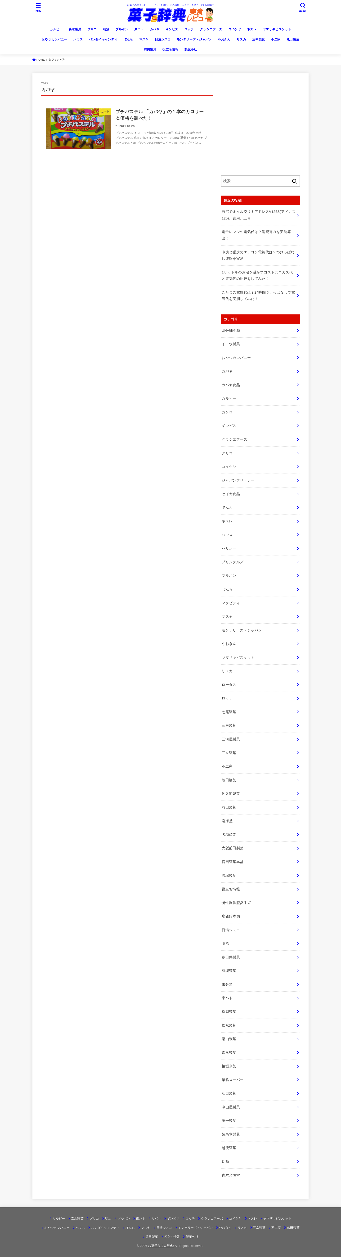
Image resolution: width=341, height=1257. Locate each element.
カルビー (56, 29)
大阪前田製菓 (232, 848)
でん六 (227, 508)
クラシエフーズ (211, 29)
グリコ (92, 29)
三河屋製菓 (231, 739)
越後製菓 (229, 1148)
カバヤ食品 (231, 385)
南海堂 (227, 821)
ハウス (78, 39)
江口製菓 (229, 1093)
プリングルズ (232, 562)
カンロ (227, 412)
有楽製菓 (229, 971)
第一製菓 (229, 1121)
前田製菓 (150, 49)
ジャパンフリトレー (238, 480)
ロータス (229, 685)
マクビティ (231, 603)
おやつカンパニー (54, 39)
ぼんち (128, 39)
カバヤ (154, 29)
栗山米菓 (229, 1039)
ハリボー (229, 548)
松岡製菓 (229, 1012)
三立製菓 (229, 753)
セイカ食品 (231, 494)
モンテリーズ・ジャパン (194, 39)
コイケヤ (234, 29)
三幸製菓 (258, 39)
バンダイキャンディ (103, 39)
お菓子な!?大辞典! (161, 1246)
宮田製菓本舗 (232, 862)
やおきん (224, 39)
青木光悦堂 (231, 1175)
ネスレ (251, 29)
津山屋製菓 (231, 1107)
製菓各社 (190, 49)
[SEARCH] (302, 7)
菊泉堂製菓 (231, 1134)
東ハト (139, 29)
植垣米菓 (229, 1066)
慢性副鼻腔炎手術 (236, 903)
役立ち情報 (170, 49)
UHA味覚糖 (231, 330)
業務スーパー (232, 1080)
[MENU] (38, 7)
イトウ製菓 (231, 344)
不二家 (275, 39)
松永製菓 (229, 1025)
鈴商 (225, 1161)
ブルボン (122, 29)
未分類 (227, 984)
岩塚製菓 (229, 875)
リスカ (241, 39)
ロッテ (189, 29)
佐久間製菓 (231, 794)
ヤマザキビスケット (277, 29)
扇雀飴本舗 (231, 916)
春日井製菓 (231, 957)
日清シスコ (163, 39)
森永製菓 (75, 29)
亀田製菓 (293, 39)
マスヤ (144, 39)
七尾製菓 (229, 712)
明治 (106, 29)
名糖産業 (229, 835)
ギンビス (172, 29)
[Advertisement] (260, 127)
